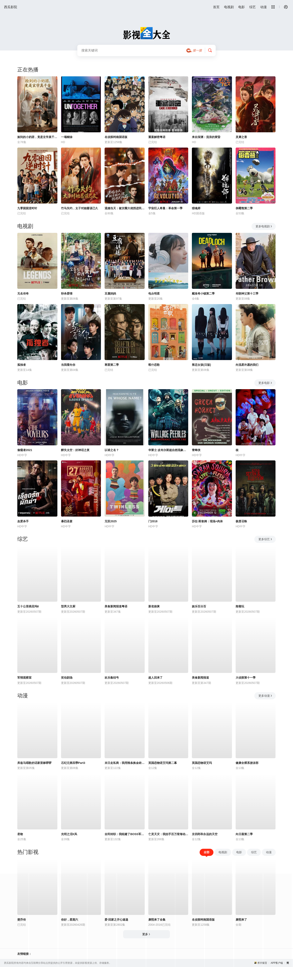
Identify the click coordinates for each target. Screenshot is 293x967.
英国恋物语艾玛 (202, 762)
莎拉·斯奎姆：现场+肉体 (207, 521)
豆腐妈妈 (110, 293)
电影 (241, 7)
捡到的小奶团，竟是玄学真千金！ (37, 137)
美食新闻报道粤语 (116, 606)
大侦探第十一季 (246, 677)
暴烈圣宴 (66, 521)
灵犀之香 (241, 137)
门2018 (152, 521)
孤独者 (21, 364)
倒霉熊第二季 (244, 208)
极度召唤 (241, 521)
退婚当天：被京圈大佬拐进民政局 (125, 208)
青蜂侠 (196, 450)
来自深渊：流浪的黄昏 (206, 137)
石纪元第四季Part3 (73, 762)
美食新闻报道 (200, 677)
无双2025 (111, 521)
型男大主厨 (68, 606)
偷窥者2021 (24, 450)
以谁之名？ (112, 450)
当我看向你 (68, 364)
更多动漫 (265, 695)
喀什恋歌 (154, 364)
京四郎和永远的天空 (205, 834)
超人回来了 (155, 677)
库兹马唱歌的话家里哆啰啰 (34, 762)
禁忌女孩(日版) (201, 364)
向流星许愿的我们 (247, 364)
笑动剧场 (66, 677)
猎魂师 (196, 208)
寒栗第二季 (112, 364)
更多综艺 (265, 539)
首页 (216, 7)
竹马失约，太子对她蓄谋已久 (79, 208)
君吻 (20, 834)
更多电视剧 (264, 226)
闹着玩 (240, 606)
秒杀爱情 (66, 293)
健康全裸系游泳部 (247, 762)
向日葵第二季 (244, 834)
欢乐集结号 (112, 677)
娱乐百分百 (199, 606)
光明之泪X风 (69, 834)
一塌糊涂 (66, 137)
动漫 (263, 7)
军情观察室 (24, 677)
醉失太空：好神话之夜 (75, 450)
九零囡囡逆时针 (27, 208)
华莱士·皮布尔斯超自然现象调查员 (168, 450)
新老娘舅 (154, 606)
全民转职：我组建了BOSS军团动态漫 (125, 834)
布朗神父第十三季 (247, 293)
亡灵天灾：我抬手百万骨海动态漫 (168, 834)
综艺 (252, 7)
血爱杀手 (23, 521)
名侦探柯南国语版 (116, 137)
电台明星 (154, 293)
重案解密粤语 (156, 137)
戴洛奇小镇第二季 (203, 293)
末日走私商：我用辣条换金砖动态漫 (125, 762)
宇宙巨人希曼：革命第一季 (165, 208)
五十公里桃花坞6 (28, 606)
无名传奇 (23, 293)
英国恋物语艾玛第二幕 (162, 762)
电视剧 (229, 7)
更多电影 (265, 382)
